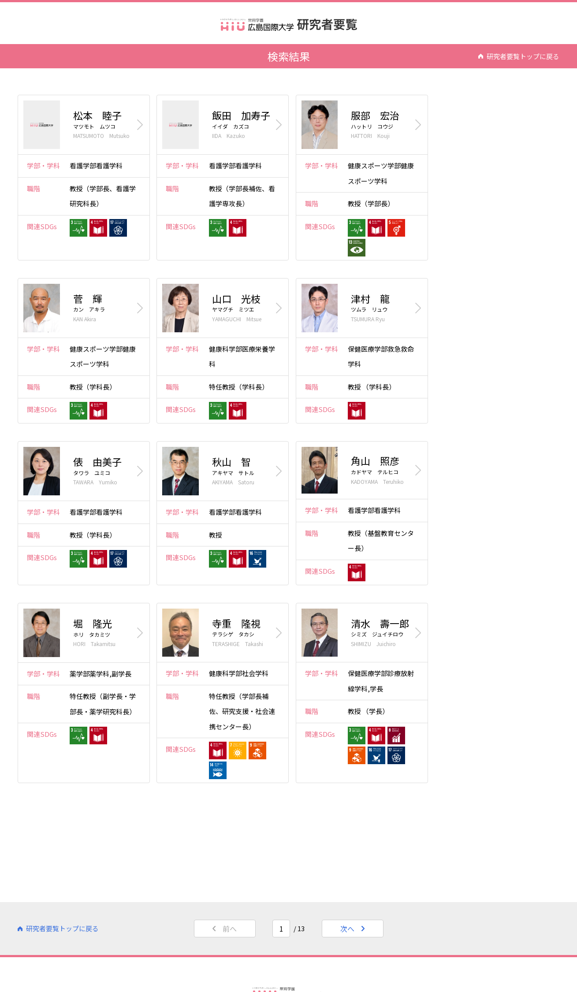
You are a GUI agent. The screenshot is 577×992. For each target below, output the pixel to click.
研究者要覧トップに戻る (518, 55)
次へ (352, 928)
